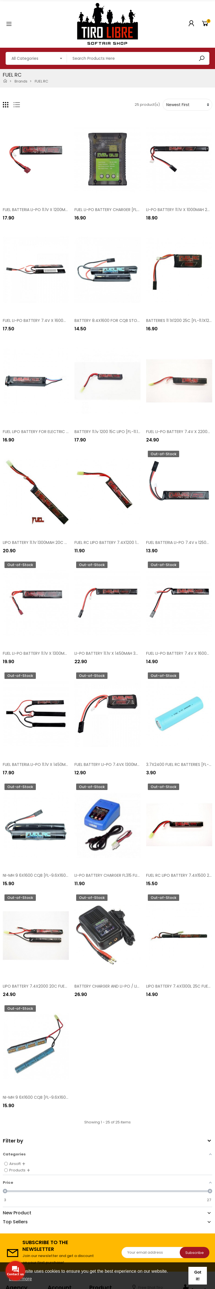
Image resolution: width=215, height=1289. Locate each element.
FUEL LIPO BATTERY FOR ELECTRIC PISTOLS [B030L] (50, 431)
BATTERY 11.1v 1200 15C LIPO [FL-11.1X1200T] (113, 431)
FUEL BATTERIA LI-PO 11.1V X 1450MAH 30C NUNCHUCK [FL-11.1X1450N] (66, 764)
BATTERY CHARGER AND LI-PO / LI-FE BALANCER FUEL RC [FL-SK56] (136, 986)
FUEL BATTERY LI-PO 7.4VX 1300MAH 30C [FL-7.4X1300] (126, 764)
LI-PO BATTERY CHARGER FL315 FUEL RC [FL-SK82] (120, 875)
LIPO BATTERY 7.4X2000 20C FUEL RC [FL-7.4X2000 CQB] (57, 986)
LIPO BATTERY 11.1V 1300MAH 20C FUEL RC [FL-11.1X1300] (53, 542)
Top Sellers (15, 1222)
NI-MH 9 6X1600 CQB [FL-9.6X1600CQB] (41, 875)
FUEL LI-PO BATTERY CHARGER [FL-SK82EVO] (116, 209)
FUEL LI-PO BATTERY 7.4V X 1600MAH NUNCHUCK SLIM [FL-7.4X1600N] (68, 320)
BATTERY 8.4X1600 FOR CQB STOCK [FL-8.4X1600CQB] (126, 320)
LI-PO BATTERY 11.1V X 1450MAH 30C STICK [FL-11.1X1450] (126, 653)
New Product (17, 1213)
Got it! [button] (197, 1275)
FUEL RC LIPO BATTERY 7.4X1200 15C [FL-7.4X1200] (121, 542)
